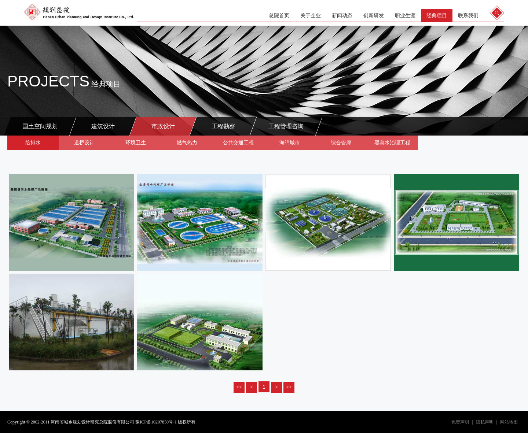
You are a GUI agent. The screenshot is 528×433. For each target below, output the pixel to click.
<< (239, 387)
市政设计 (163, 126)
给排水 (33, 142)
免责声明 (460, 422)
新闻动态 (342, 15)
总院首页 (279, 15)
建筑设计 (103, 126)
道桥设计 (84, 142)
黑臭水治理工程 (392, 142)
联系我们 (468, 15)
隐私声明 (485, 422)
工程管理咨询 (286, 126)
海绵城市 (289, 142)
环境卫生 (135, 142)
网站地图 (509, 422)
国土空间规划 (40, 126)
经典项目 (436, 15)
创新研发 (373, 15)
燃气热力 (187, 142)
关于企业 (310, 15)
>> (289, 387)
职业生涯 (405, 15)
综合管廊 (341, 142)
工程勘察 (223, 126)
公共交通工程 (238, 142)
